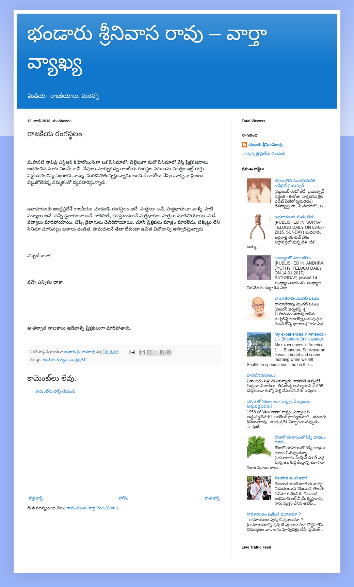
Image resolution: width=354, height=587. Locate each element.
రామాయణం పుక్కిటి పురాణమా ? (274, 514)
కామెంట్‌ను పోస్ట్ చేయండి (55, 391)
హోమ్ (123, 498)
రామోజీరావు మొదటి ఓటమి (297, 298)
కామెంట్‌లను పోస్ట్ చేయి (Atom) (92, 508)
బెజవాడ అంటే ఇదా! (291, 478)
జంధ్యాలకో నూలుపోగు (293, 257)
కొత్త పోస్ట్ (36, 498)
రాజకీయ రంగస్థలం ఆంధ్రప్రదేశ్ (64, 360)
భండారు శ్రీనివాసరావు (265, 144)
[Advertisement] (124, 444)
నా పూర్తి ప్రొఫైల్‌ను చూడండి (263, 153)
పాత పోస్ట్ (212, 498)
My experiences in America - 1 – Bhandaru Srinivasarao (300, 337)
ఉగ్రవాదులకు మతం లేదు (295, 217)
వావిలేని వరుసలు (261, 375)
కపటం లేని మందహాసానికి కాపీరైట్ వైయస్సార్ (295, 183)
